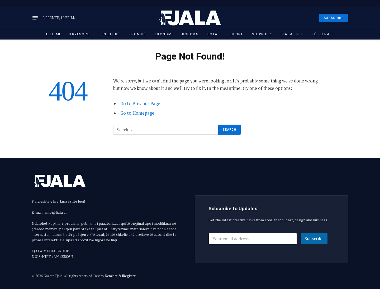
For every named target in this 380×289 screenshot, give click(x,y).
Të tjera (321, 34)
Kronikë (137, 34)
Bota (212, 34)
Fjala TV (290, 34)
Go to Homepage (137, 113)
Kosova (190, 34)
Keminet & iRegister (120, 275)
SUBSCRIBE (334, 18)
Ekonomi (164, 34)
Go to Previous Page (140, 103)
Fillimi (53, 34)
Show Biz (262, 34)
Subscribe (314, 238)
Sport (237, 34)
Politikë (111, 34)
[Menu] (35, 17)
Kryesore (79, 34)
